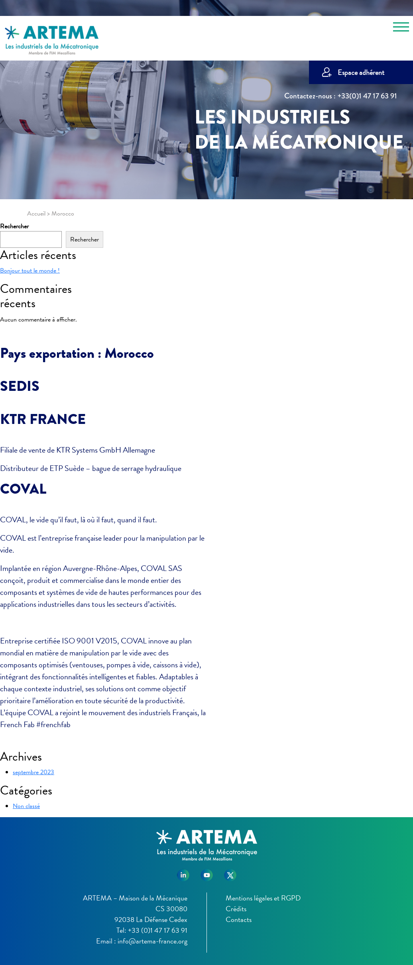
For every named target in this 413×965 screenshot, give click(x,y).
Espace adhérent (361, 72)
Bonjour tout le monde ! (30, 270)
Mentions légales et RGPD (263, 897)
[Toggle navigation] (401, 28)
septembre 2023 (33, 772)
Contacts (239, 919)
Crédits (236, 908)
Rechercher (14, 226)
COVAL (23, 489)
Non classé (26, 806)
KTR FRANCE (43, 419)
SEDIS (19, 386)
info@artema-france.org (152, 941)
